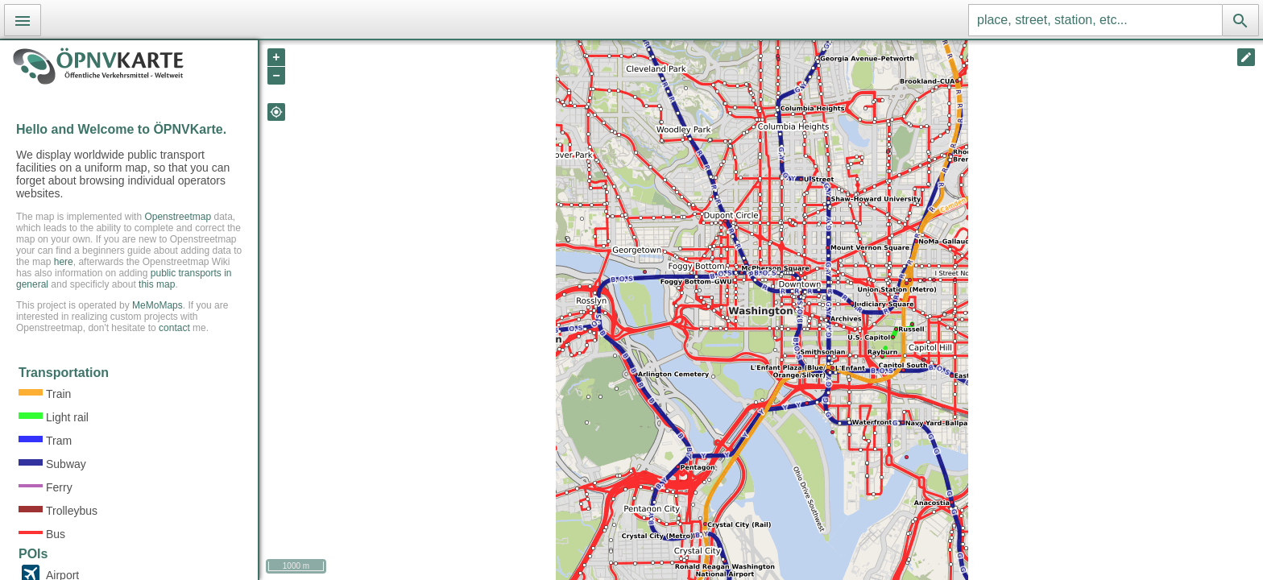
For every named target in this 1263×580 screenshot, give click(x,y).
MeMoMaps (157, 305)
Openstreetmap (177, 216)
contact (174, 328)
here (63, 261)
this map (157, 284)
